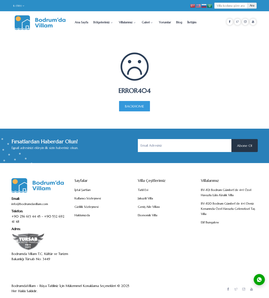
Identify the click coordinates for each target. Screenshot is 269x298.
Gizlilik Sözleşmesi (87, 207)
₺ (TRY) (18, 5)
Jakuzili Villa (145, 198)
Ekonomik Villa (147, 215)
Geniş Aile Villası (149, 207)
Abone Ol (244, 145)
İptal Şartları (83, 190)
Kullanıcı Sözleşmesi (88, 198)
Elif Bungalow (210, 222)
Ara (252, 5)
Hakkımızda (82, 215)
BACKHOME (134, 106)
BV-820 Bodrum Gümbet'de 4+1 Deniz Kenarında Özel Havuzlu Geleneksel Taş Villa (228, 209)
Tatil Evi (143, 190)
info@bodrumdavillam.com (29, 204)
